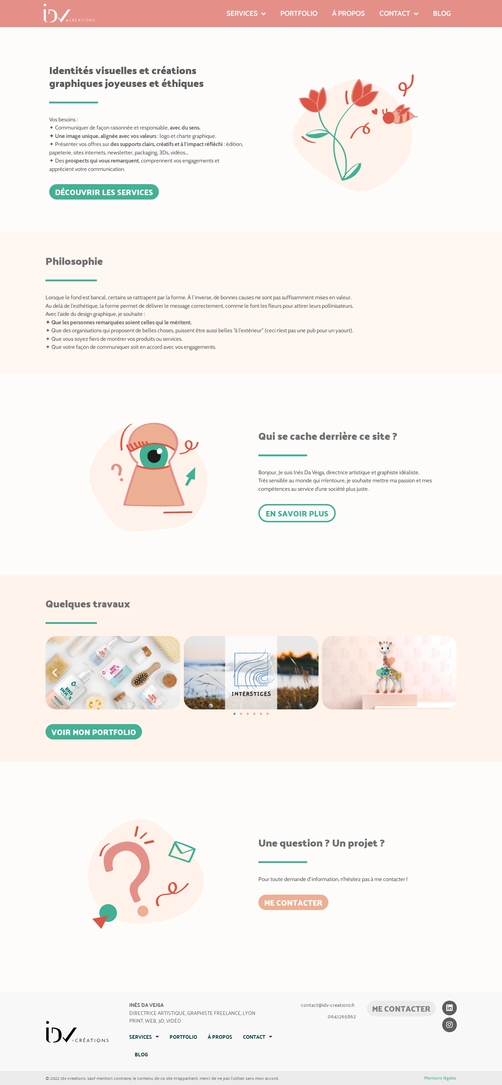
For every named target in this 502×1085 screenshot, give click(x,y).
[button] (54, 672)
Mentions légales (440, 1078)
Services (246, 14)
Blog (442, 13)
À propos (348, 13)
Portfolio (298, 13)
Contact (398, 14)
